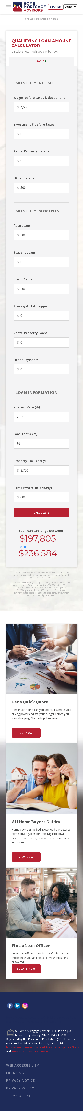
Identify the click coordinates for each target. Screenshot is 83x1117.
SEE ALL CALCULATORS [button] (40, 19)
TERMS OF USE (18, 1096)
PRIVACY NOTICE (20, 1080)
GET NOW (25, 732)
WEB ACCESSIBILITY (22, 1065)
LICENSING (15, 1073)
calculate (41, 512)
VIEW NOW (26, 857)
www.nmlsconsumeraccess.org (31, 1051)
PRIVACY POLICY (20, 1088)
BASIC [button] (40, 61)
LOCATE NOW (26, 968)
